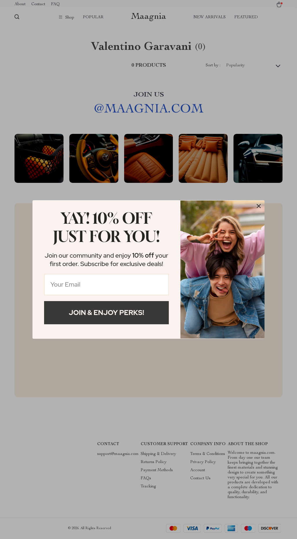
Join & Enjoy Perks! (106, 312)
